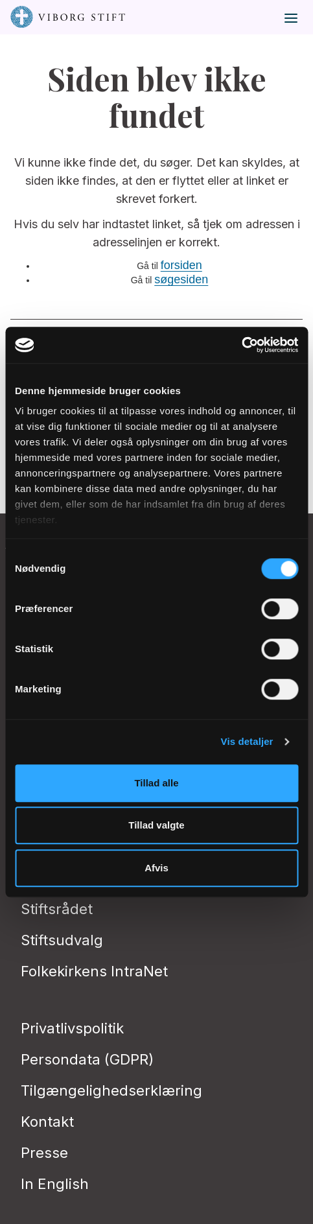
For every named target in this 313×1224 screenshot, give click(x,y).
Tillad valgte (156, 824)
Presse (44, 1152)
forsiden (181, 265)
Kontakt (47, 1121)
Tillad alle (156, 782)
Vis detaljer (247, 741)
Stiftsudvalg (62, 940)
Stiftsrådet (57, 909)
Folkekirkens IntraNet (94, 971)
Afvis (156, 867)
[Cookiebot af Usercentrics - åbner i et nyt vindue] (241, 344)
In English (55, 1184)
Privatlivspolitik (72, 1028)
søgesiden (181, 279)
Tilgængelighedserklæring (111, 1090)
